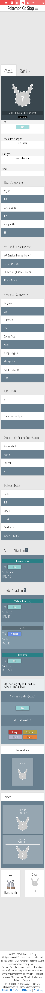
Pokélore (15, 990)
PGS (4, 990)
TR (42, 2)
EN (17, 2)
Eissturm (22, 655)
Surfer (22, 628)
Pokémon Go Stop (22, 8)
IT (37, 2)
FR (33, 2)
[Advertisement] (22, 37)
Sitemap (39, 990)
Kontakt (27, 990)
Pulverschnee (22, 561)
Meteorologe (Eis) (22, 601)
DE (22, 2)
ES (28, 2)
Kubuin (25, 70)
